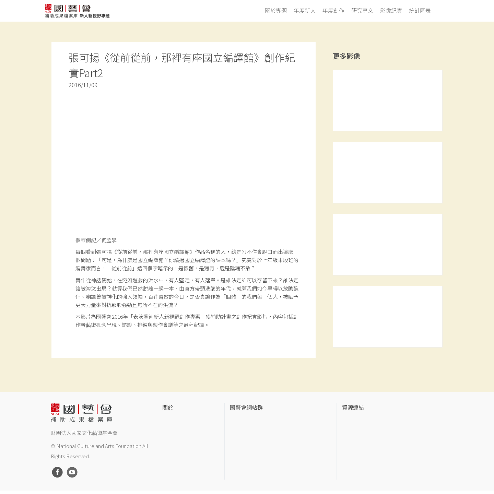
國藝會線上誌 (244, 432)
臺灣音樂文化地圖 (361, 454)
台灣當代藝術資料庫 (363, 421)
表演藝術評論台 (246, 443)
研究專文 (362, 11)
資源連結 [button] (353, 407)
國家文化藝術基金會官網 (256, 421)
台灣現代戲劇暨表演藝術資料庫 (375, 465)
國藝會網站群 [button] (246, 407)
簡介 (167, 421)
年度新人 (305, 11)
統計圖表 (420, 11)
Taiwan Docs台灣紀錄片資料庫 (374, 476)
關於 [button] (167, 407)
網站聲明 (171, 432)
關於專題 (276, 11)
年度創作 (333, 11)
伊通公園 (351, 432)
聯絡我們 (171, 443)
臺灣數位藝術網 (359, 443)
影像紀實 (391, 11)
